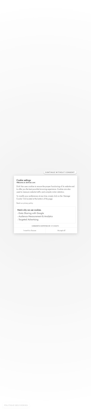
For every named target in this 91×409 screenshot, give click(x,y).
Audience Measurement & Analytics (36, 216)
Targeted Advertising (28, 219)
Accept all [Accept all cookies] (61, 230)
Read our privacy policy (25, 203)
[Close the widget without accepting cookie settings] (60, 172)
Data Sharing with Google (31, 213)
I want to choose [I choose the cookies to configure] (29, 230)
